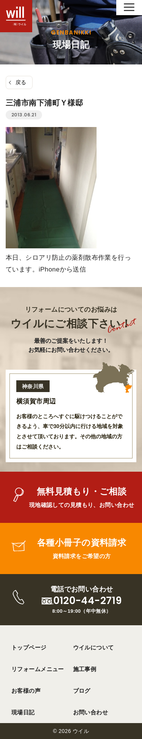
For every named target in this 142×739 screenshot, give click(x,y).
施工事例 (85, 669)
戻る (21, 82)
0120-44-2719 (87, 601)
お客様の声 (26, 690)
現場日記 (23, 712)
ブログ (82, 690)
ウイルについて (93, 647)
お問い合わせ (90, 712)
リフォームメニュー (37, 669)
